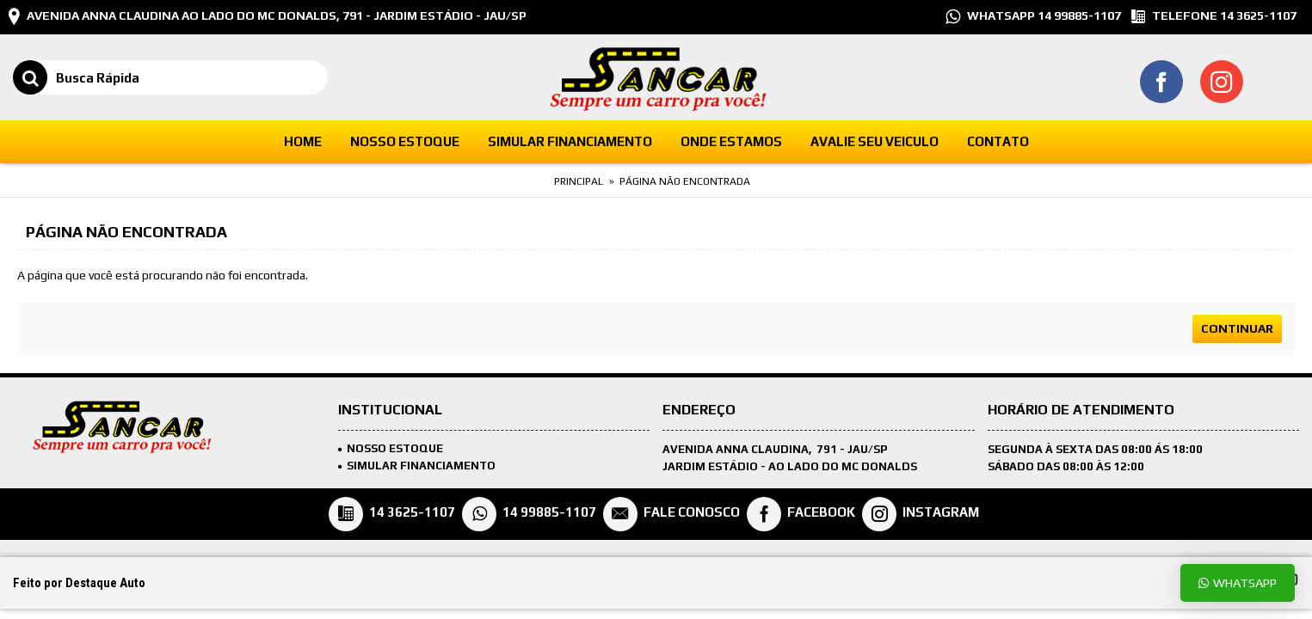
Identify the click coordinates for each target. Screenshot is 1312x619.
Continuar (1237, 328)
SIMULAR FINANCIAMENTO (417, 465)
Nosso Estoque (390, 448)
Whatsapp (1237, 582)
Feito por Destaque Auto (79, 583)
